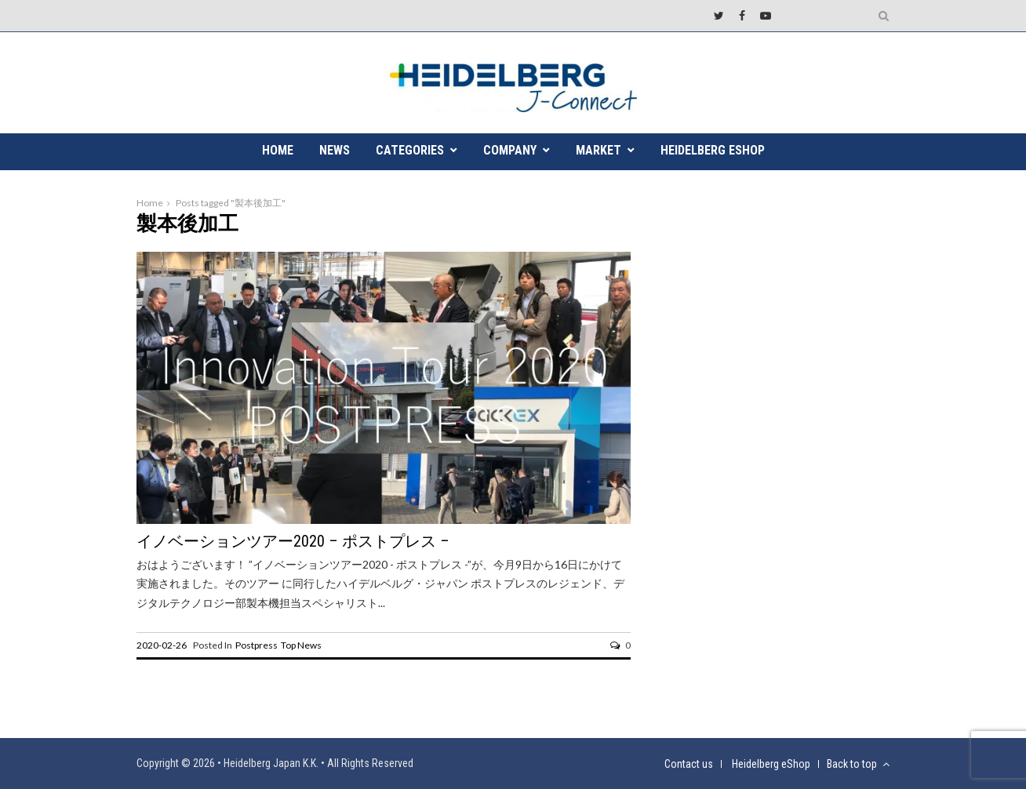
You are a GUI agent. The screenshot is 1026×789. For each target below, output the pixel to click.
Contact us (688, 764)
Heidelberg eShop (712, 150)
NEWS (334, 150)
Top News (301, 645)
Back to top (858, 764)
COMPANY (510, 150)
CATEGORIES (410, 150)
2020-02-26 (161, 645)
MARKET (598, 150)
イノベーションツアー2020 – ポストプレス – (292, 541)
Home (149, 203)
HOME (277, 150)
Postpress (256, 645)
